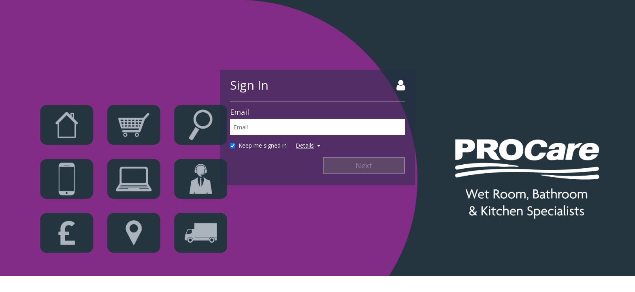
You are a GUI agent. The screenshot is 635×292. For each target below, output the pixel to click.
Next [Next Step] (364, 165)
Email (239, 112)
